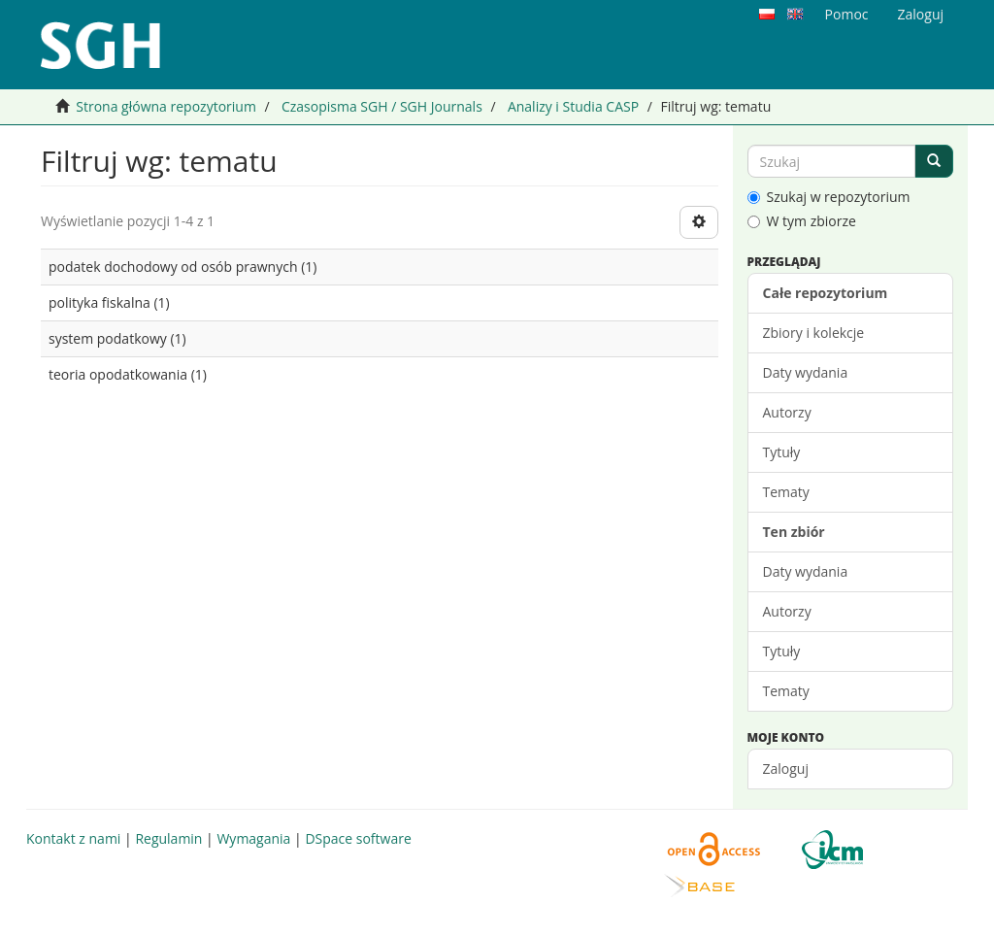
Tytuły (782, 452)
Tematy (786, 492)
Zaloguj (786, 768)
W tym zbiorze (801, 221)
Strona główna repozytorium (166, 106)
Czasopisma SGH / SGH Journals (382, 106)
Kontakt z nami (73, 838)
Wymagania (253, 838)
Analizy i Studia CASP (573, 106)
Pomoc (847, 14)
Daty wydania (805, 372)
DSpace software (358, 838)
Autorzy (787, 412)
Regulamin (168, 838)
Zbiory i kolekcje (814, 332)
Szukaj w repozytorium (829, 196)
